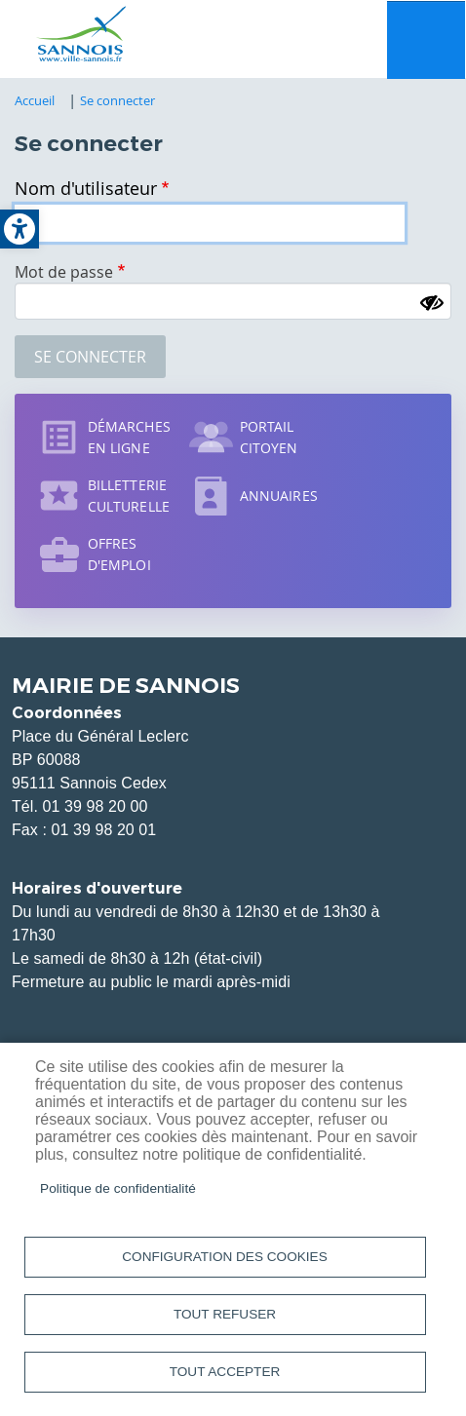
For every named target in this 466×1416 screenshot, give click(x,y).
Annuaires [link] (279, 495)
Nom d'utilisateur (86, 188)
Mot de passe (64, 272)
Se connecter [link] (118, 100)
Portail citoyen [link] (269, 437)
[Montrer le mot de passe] (432, 303)
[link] (19, 229)
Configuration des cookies (224, 1256)
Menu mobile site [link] (426, 40)
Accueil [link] (35, 100)
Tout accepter (225, 1371)
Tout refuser (225, 1314)
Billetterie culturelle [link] (129, 496)
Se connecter (90, 356)
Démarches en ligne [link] (129, 437)
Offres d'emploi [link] (119, 554)
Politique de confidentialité (118, 1188)
